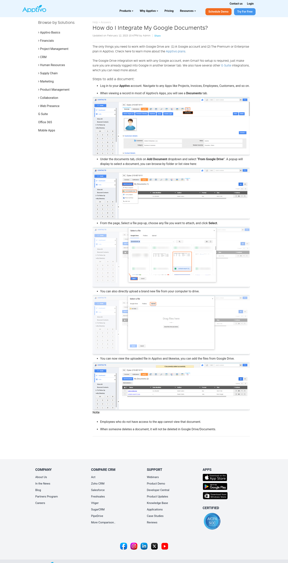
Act (93, 477)
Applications (155, 509)
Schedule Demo (218, 11)
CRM (42, 57)
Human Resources (51, 65)
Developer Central (158, 490)
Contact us (236, 3)
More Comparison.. (103, 522)
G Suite (43, 114)
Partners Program (46, 496)
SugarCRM (98, 509)
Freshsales (98, 496)
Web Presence (49, 106)
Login (250, 3)
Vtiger (95, 503)
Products (127, 11)
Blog (38, 490)
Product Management (53, 89)
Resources (188, 11)
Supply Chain (48, 73)
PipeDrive (97, 516)
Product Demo (156, 483)
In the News (42, 483)
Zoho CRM (98, 483)
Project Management (53, 49)
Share (157, 35)
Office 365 (45, 122)
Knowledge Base (157, 503)
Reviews (152, 522)
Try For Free (245, 11)
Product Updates (157, 496)
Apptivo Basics (49, 32)
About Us (41, 477)
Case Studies (155, 516)
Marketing (46, 81)
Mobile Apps (46, 130)
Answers (106, 22)
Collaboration (48, 98)
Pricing (169, 11)
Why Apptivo (149, 11)
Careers (40, 503)
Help (95, 22)
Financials (46, 40)
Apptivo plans (175, 51)
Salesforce (98, 490)
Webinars (153, 477)
